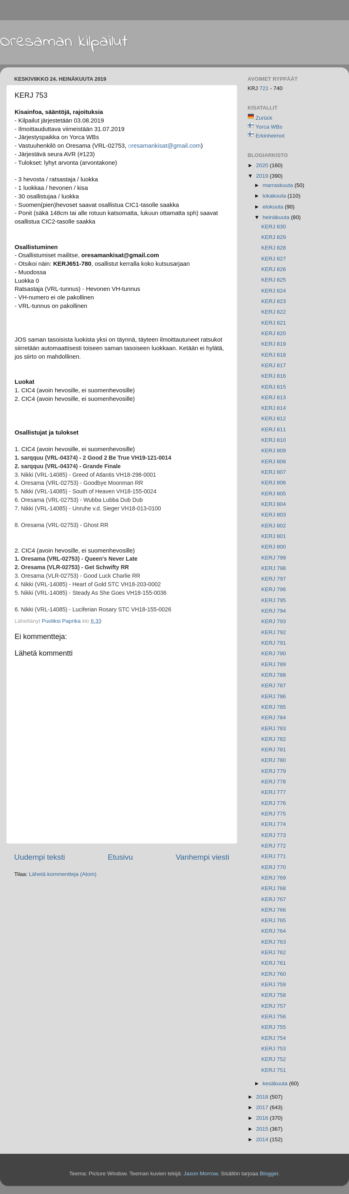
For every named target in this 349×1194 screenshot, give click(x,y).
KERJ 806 (273, 483)
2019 (263, 176)
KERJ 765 (273, 920)
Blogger (269, 1173)
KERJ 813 (273, 397)
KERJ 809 (273, 450)
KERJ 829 (273, 237)
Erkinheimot (270, 136)
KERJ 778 (273, 782)
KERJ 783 (273, 728)
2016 (263, 1118)
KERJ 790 (273, 653)
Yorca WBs (269, 127)
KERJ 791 (273, 643)
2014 (263, 1139)
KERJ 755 (273, 1027)
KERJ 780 (273, 760)
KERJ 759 (273, 984)
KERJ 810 (273, 440)
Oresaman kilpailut (64, 41)
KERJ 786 (273, 696)
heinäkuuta (277, 217)
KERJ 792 (273, 632)
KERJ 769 (273, 878)
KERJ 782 (273, 739)
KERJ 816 (273, 376)
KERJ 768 (273, 888)
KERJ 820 (273, 333)
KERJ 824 (273, 291)
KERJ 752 (273, 1059)
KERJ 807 (273, 472)
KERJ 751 (273, 1070)
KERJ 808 (273, 461)
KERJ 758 (273, 995)
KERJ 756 (273, 1016)
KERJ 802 (273, 526)
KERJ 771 (273, 856)
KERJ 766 (273, 910)
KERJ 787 (273, 685)
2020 (263, 165)
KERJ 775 (273, 814)
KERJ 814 (273, 408)
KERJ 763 (273, 942)
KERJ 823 (273, 301)
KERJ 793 (273, 621)
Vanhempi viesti (202, 857)
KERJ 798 (273, 568)
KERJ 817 (273, 365)
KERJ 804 (273, 504)
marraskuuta (279, 185)
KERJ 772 (273, 846)
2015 (263, 1129)
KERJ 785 (273, 707)
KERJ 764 (273, 931)
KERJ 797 (273, 579)
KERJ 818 (273, 355)
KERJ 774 (273, 824)
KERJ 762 (273, 952)
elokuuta (274, 207)
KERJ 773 (273, 835)
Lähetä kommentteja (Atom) (63, 874)
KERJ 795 (273, 600)
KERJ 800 (273, 547)
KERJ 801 (273, 536)
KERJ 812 (273, 418)
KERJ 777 (273, 792)
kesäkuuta (276, 1083)
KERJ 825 (273, 280)
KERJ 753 (273, 1049)
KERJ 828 (273, 248)
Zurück (264, 118)
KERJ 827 (273, 259)
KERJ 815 (273, 387)
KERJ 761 (273, 963)
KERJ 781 (273, 750)
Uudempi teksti (39, 857)
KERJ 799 (273, 558)
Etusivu (120, 857)
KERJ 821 (273, 323)
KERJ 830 (273, 227)
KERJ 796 (273, 589)
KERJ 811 (273, 429)
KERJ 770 (273, 867)
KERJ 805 (273, 494)
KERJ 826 (273, 269)
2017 (263, 1107)
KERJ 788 (273, 675)
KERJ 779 (273, 771)
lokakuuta (275, 196)
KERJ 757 (273, 1006)
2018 (263, 1097)
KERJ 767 (273, 899)
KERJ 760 (273, 974)
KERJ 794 (273, 611)
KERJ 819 (273, 344)
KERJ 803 (273, 515)
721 (264, 88)
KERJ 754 (273, 1038)
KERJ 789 (273, 664)
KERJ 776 (273, 803)
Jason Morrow (200, 1173)
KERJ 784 (273, 717)
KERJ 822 (273, 312)
